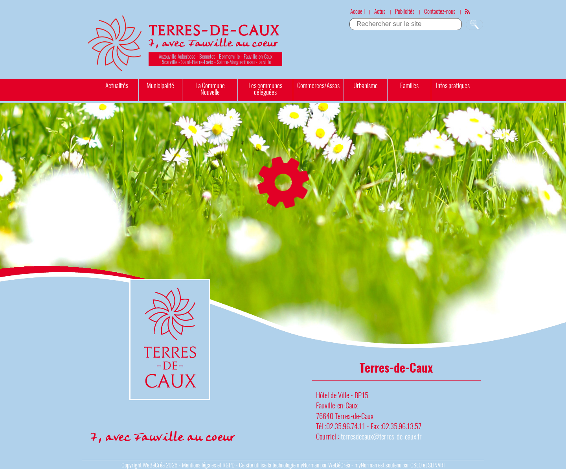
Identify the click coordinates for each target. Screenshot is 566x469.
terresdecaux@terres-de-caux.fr (381, 436)
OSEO (416, 464)
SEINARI (436, 464)
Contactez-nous (440, 11)
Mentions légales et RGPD (208, 464)
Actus (380, 11)
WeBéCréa (154, 464)
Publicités (405, 11)
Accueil (357, 11)
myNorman (308, 464)
